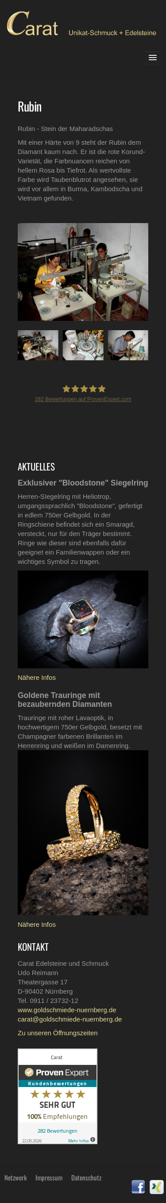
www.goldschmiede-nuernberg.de (67, 1010)
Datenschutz (86, 1177)
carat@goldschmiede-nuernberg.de (70, 1019)
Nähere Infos (37, 677)
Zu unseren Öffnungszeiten (58, 1033)
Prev (18, 271)
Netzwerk (15, 1177)
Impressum (48, 1177)
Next (134, 271)
